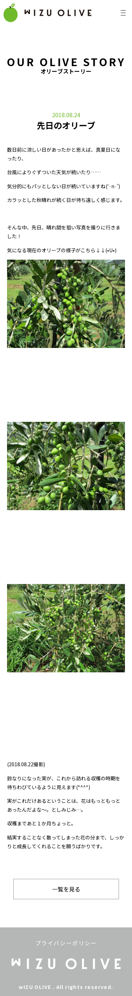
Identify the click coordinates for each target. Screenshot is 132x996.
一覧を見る (66, 889)
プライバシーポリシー (66, 943)
